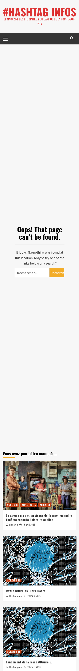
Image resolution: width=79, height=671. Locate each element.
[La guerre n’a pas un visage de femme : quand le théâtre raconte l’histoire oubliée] (39, 485)
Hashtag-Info (16, 596)
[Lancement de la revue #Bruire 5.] (39, 631)
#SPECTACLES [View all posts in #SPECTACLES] (28, 505)
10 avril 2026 (29, 524)
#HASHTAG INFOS (39, 11)
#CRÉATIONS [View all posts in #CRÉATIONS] (13, 580)
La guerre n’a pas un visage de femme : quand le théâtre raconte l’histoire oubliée (39, 517)
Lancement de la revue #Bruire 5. (29, 662)
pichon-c (13, 525)
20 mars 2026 (34, 595)
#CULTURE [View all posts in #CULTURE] (12, 505)
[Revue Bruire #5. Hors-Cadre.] (39, 560)
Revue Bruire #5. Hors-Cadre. (26, 590)
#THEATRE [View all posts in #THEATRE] (44, 505)
